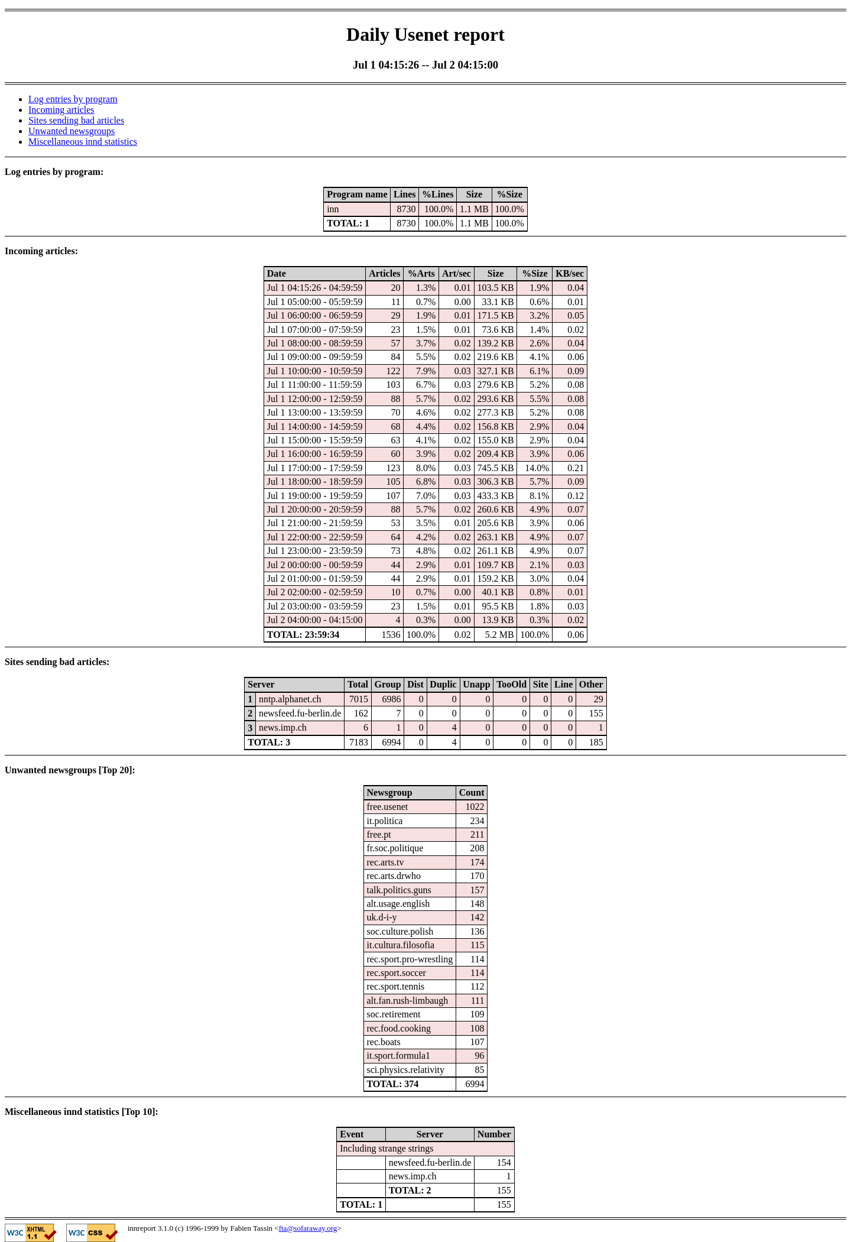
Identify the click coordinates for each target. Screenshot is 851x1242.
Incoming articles (61, 110)
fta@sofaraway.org (308, 1228)
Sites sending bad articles (76, 120)
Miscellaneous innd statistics (82, 142)
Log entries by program (73, 99)
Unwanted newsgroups (71, 131)
